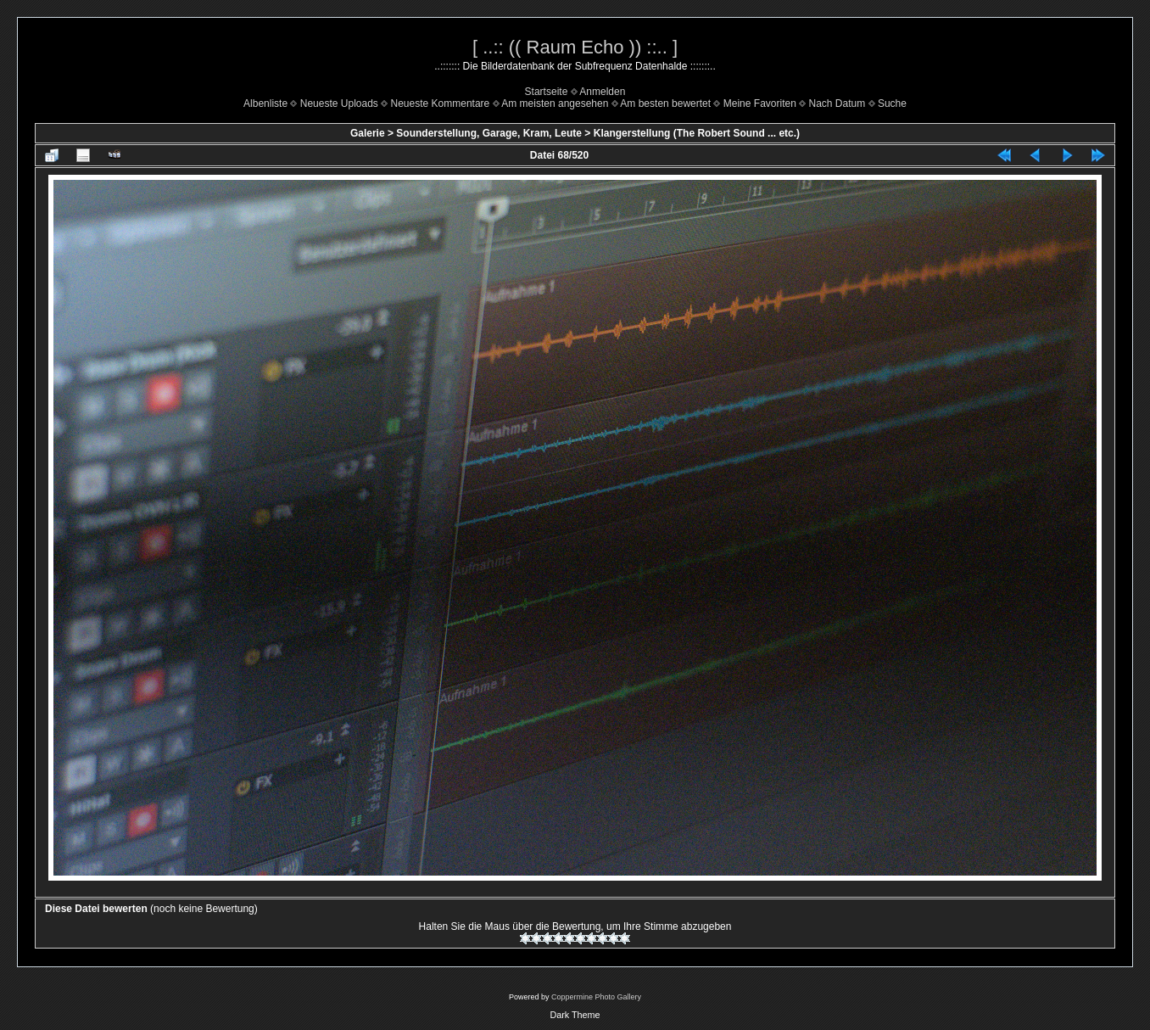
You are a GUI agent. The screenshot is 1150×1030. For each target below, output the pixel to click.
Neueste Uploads (339, 103)
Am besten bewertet (665, 103)
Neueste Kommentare (440, 103)
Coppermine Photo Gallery (596, 997)
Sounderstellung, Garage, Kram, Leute (489, 133)
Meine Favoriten (759, 103)
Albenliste (265, 103)
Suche (892, 103)
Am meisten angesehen (554, 103)
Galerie (367, 133)
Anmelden (602, 92)
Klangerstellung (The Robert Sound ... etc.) (697, 133)
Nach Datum (837, 103)
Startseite (546, 92)
